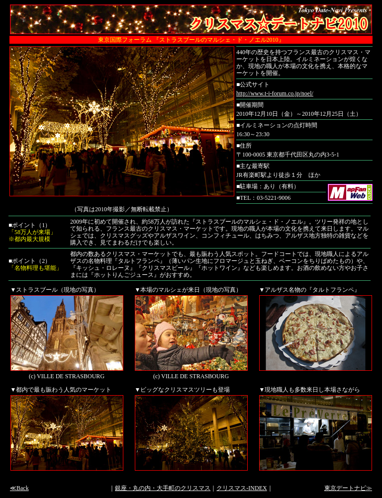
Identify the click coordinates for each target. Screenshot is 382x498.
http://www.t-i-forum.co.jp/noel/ (274, 93)
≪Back (19, 488)
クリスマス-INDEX (241, 488)
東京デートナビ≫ (348, 488)
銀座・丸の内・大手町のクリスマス (162, 488)
